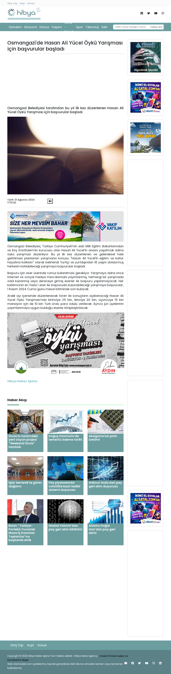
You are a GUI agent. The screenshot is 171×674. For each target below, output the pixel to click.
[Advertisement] (65, 79)
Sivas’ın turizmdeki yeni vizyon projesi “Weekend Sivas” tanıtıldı (23, 441)
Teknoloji (92, 27)
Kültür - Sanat (68, 27)
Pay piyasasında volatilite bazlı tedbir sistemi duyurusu (64, 486)
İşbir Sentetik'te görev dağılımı (25, 484)
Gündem (15, 27)
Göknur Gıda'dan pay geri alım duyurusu (105, 484)
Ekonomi (30, 27)
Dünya (44, 27)
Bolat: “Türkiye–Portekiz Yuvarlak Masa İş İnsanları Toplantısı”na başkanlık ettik (22, 532)
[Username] (131, 26)
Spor (79, 27)
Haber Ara (156, 27)
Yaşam (57, 27)
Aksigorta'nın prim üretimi (103, 438)
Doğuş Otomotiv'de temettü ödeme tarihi (65, 438)
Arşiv (22, 3)
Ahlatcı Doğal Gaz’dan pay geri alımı (102, 529)
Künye (31, 3)
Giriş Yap (12, 3)
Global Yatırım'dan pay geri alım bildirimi (65, 527)
